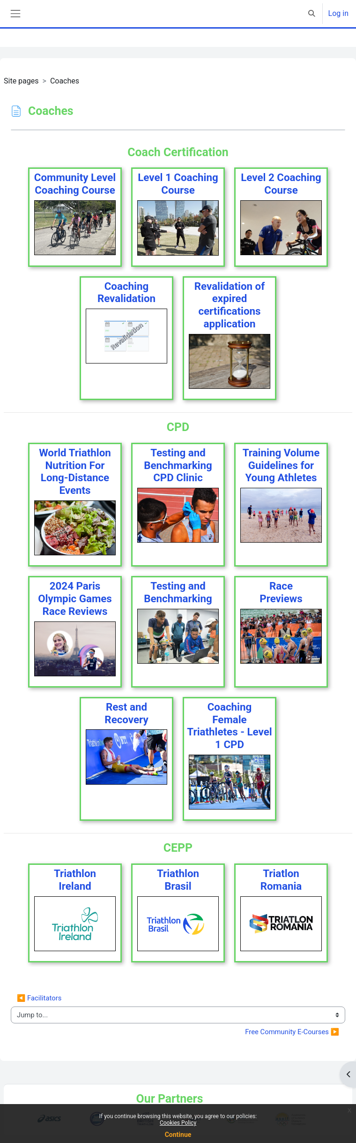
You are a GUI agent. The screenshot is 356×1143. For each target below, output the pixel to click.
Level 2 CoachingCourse (281, 183)
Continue (178, 1134)
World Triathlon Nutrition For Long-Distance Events (75, 471)
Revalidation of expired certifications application (229, 305)
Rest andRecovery (126, 713)
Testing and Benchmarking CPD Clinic (178, 465)
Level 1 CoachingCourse (178, 183)
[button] (311, 13)
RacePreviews (281, 592)
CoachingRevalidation (126, 292)
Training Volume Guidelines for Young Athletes (281, 465)
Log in (338, 13)
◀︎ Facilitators (39, 998)
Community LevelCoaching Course (75, 183)
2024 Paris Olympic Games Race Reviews (75, 598)
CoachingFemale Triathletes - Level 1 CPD (229, 725)
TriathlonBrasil (178, 879)
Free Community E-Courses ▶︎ (292, 1032)
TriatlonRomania (281, 879)
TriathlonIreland (75, 879)
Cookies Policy (178, 1123)
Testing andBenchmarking (178, 592)
